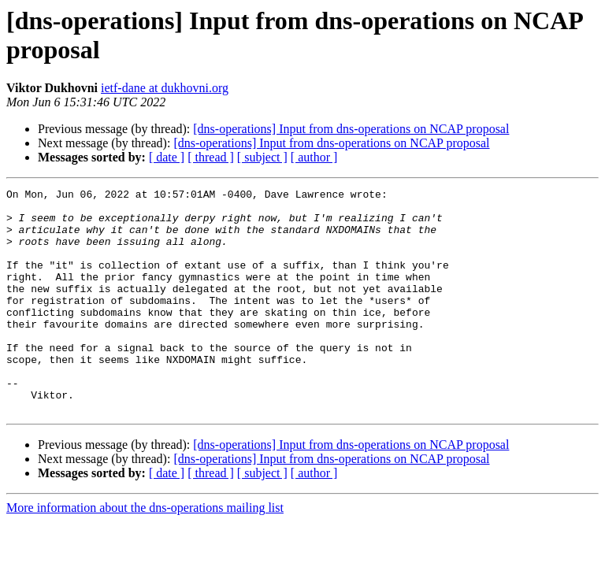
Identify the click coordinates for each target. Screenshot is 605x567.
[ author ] (314, 157)
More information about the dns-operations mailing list (145, 552)
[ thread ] (210, 157)
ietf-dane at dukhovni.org (164, 87)
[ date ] (166, 157)
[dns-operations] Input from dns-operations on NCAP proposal (351, 128)
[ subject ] (262, 157)
